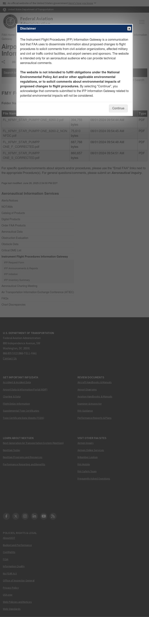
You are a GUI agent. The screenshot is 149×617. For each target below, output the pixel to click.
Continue (118, 108)
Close (129, 29)
